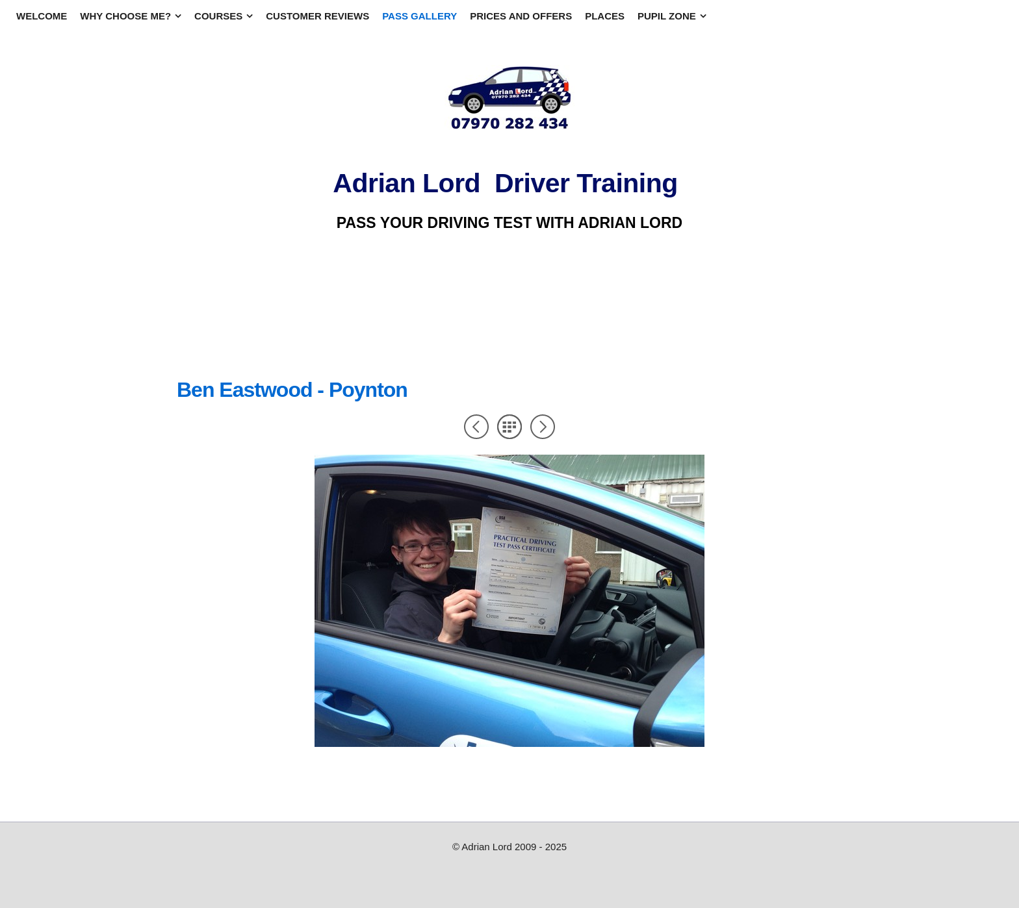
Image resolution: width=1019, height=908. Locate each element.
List (509, 426)
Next (542, 426)
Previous (476, 426)
